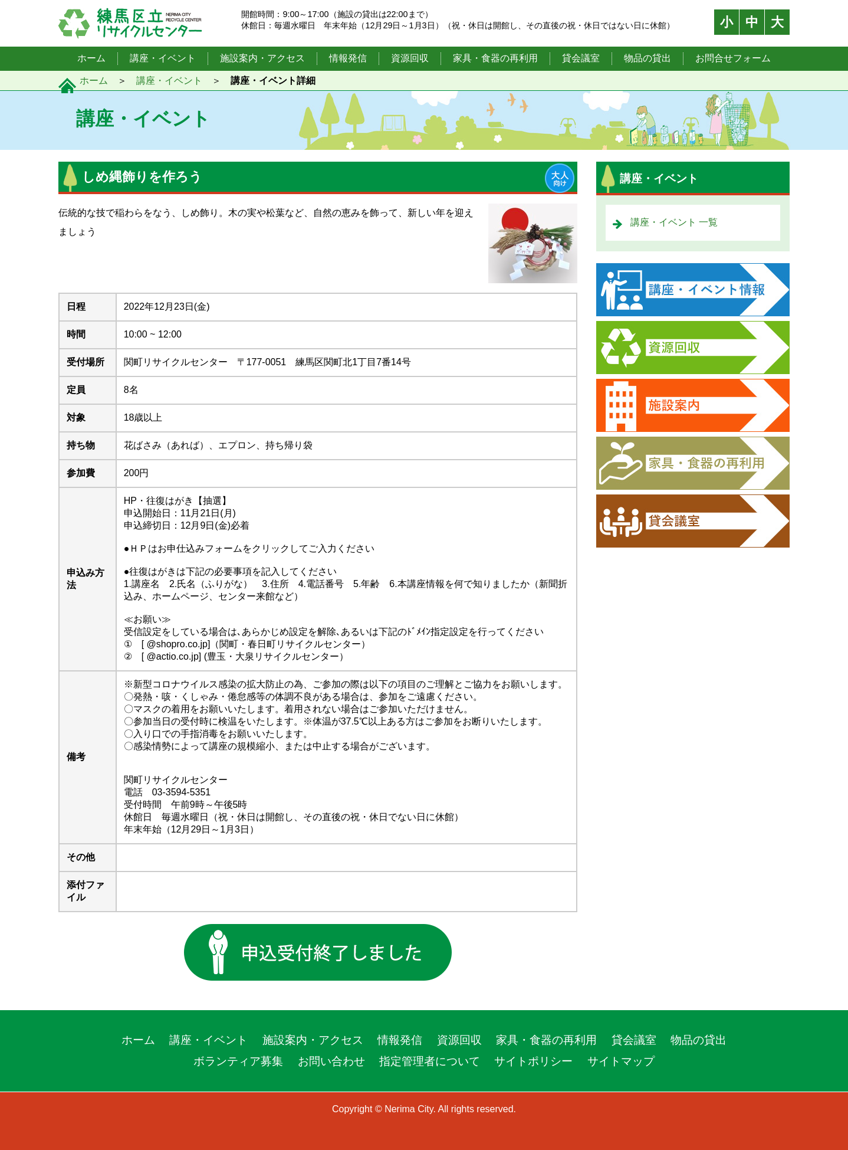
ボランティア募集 (238, 1061)
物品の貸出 (647, 58)
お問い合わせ (331, 1061)
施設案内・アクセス (262, 58)
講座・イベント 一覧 (674, 222)
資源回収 (410, 58)
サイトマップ (621, 1061)
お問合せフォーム (733, 58)
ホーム (91, 58)
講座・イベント (163, 58)
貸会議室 (581, 58)
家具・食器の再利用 (495, 58)
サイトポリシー (533, 1061)
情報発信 (348, 58)
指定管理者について (429, 1061)
